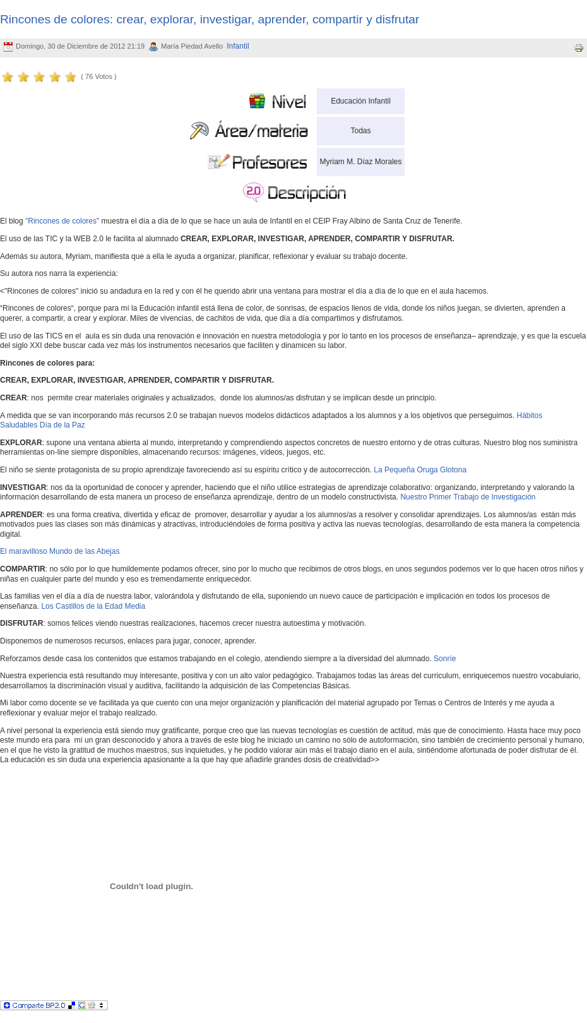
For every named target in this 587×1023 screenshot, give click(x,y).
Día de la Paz (62, 425)
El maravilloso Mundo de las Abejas (59, 551)
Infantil (238, 46)
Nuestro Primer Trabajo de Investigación (467, 497)
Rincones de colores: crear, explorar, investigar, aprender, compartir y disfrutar (209, 19)
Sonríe (445, 658)
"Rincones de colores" (62, 221)
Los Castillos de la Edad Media (93, 606)
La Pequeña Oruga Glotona (420, 469)
